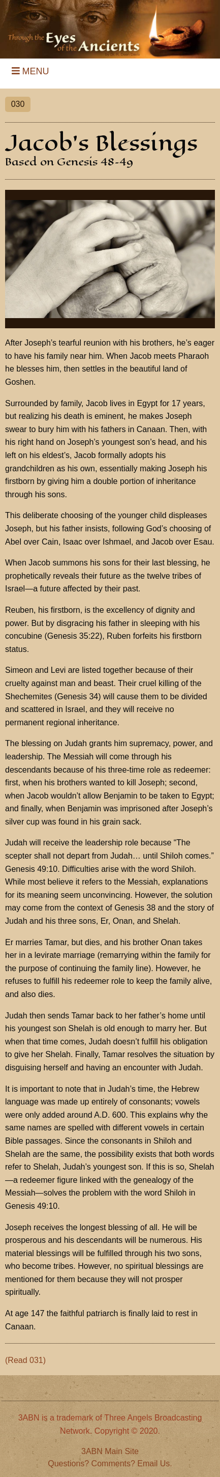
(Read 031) (25, 1360)
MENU (28, 71)
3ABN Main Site (110, 1451)
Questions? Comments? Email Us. (110, 1463)
